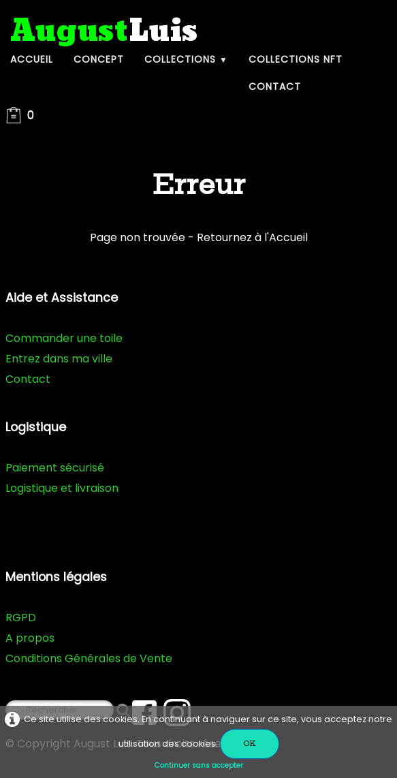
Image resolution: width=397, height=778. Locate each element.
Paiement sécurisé (54, 468)
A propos (29, 638)
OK (249, 743)
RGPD (20, 617)
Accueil (31, 59)
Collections (186, 59)
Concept (99, 59)
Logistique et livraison (61, 488)
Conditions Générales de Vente (88, 658)
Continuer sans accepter (199, 765)
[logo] (104, 32)
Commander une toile (64, 338)
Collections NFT (296, 59)
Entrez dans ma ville (58, 359)
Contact (275, 86)
